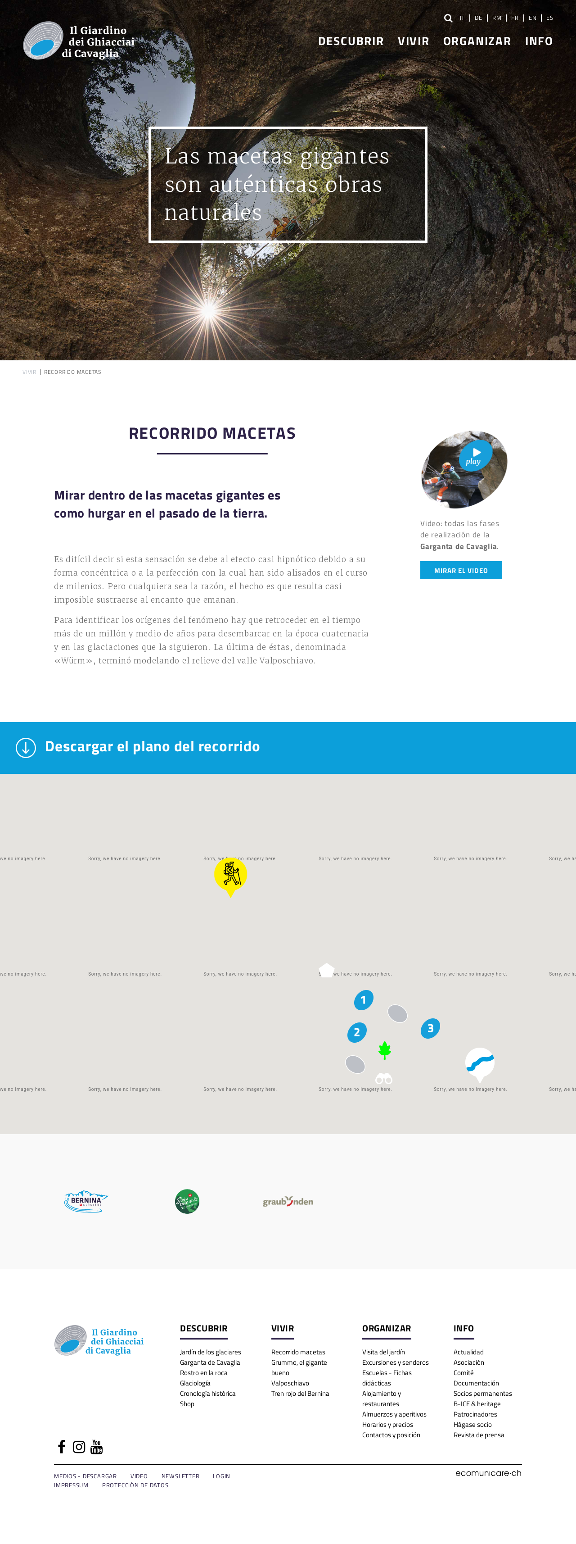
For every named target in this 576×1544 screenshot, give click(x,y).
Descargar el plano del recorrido (138, 748)
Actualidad (469, 1351)
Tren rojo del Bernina (300, 1393)
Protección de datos (135, 1485)
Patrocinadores (475, 1413)
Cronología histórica (208, 1393)
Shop (187, 1403)
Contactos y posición (391, 1434)
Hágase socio (473, 1424)
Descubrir (351, 40)
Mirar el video (461, 570)
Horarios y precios (387, 1424)
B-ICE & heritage (477, 1403)
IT (462, 18)
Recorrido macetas (298, 1351)
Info (539, 40)
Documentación (476, 1382)
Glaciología (195, 1382)
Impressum (71, 1485)
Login (221, 1476)
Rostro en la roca (204, 1372)
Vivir (414, 40)
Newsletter (181, 1476)
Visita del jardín (383, 1351)
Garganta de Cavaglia (210, 1362)
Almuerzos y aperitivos (394, 1413)
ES (550, 18)
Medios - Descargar (85, 1476)
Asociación (469, 1362)
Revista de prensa (479, 1434)
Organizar (477, 40)
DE (478, 18)
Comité (464, 1372)
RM (497, 18)
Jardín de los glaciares (210, 1351)
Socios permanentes (483, 1393)
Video (139, 1476)
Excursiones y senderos (395, 1362)
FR (515, 18)
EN (533, 18)
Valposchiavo (290, 1382)
